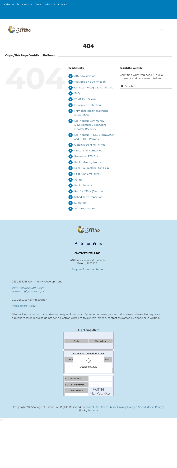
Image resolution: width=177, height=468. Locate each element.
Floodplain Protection (87, 105)
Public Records (83, 185)
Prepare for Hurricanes (88, 150)
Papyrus (93, 410)
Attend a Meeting (84, 76)
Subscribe (80, 202)
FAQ (77, 93)
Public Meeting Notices (88, 162)
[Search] (122, 86)
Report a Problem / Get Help (91, 167)
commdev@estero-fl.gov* (28, 287)
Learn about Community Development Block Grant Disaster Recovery (90, 125)
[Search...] (146, 86)
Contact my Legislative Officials (93, 87)
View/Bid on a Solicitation (90, 81)
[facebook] (76, 243)
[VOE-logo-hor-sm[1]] (19, 25)
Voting (78, 179)
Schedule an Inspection (88, 197)
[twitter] (82, 243)
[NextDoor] (94, 243)
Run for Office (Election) (89, 191)
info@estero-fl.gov (23, 305)
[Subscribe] (101, 243)
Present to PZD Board (87, 156)
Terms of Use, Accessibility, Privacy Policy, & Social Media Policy (123, 407)
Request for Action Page (87, 269)
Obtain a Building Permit (89, 144)
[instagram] (88, 243)
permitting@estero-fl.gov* (29, 291)
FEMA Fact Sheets (85, 99)
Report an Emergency (87, 173)
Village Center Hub (85, 208)
